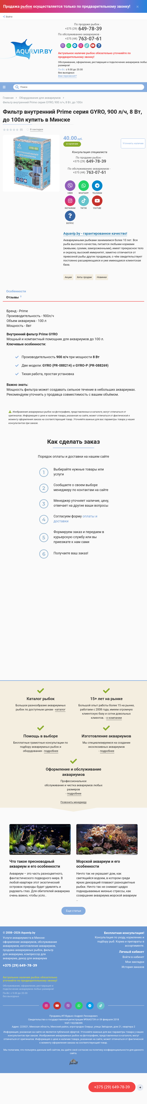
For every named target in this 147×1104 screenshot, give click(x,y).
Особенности (16, 291)
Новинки (102, 277)
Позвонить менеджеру (74, 802)
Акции (68, 277)
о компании (114, 717)
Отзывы (13, 297)
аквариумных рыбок (45, 747)
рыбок (26, 6)
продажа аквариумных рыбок (22, 950)
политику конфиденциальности (110, 1049)
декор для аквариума (32, 958)
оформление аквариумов (19, 942)
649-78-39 (83, 28)
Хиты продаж (84, 277)
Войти (7, 16)
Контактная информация (17, 970)
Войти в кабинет (133, 957)
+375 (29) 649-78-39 (20, 965)
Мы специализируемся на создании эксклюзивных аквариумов (106, 745)
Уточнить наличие (133, 143)
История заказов (133, 967)
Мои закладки (134, 962)
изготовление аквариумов (37, 946)
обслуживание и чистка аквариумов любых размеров (73, 787)
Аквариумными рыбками (80, 240)
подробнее (51, 751)
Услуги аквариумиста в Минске (24, 937)
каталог (60, 709)
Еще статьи (73, 910)
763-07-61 (83, 38)
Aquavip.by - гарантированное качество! (95, 233)
